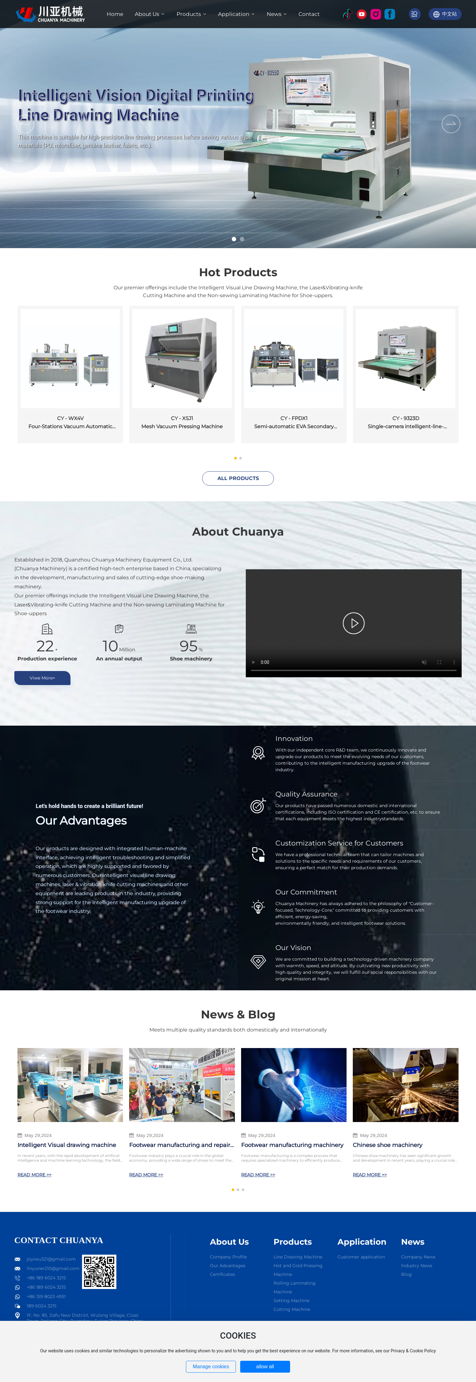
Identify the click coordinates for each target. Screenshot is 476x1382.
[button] (234, 239)
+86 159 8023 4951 (46, 1296)
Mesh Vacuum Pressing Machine (182, 426)
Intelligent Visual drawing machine (66, 1145)
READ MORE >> (34, 1175)
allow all (265, 1366)
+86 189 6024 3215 (46, 1278)
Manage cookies (211, 1366)
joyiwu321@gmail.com (51, 1259)
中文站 (449, 14)
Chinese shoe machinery (387, 1145)
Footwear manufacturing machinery (292, 1145)
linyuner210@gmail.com (53, 1268)
